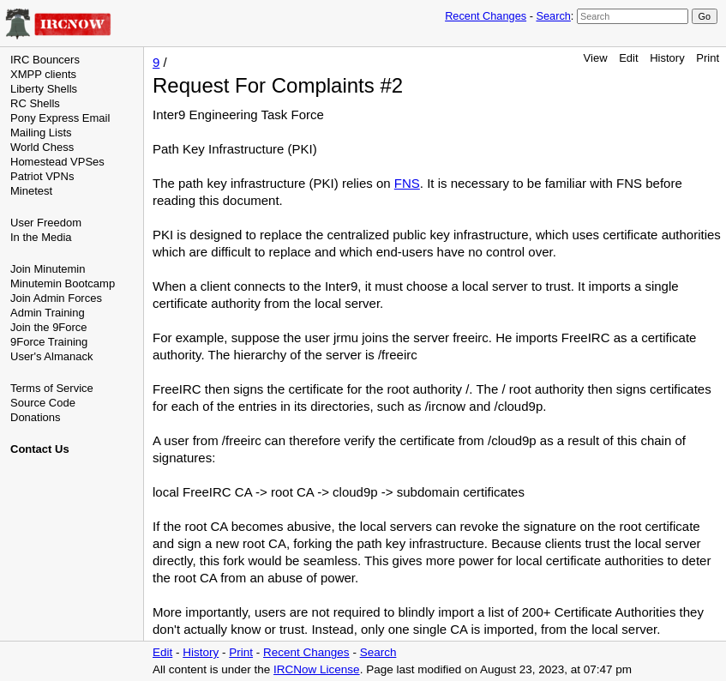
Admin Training (47, 312)
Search (553, 15)
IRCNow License (316, 669)
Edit (628, 57)
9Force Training (48, 341)
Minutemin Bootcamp (62, 283)
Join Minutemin (47, 268)
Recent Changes (485, 15)
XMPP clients (43, 74)
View (596, 57)
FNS (407, 183)
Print (707, 57)
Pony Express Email (60, 117)
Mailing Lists (41, 132)
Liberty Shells (43, 88)
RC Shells (35, 103)
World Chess (42, 147)
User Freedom (45, 222)
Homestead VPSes (57, 161)
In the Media (41, 237)
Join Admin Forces (56, 298)
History (667, 57)
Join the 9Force (48, 327)
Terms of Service (51, 388)
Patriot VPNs (42, 176)
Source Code (42, 402)
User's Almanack (51, 356)
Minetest (31, 190)
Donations (35, 417)
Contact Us (39, 449)
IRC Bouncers (45, 59)
